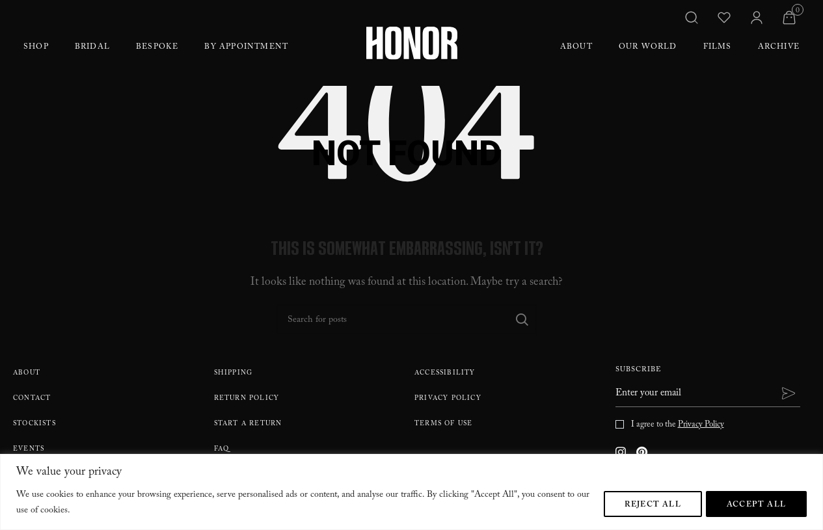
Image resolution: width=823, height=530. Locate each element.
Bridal (92, 47)
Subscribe (638, 371)
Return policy (247, 399)
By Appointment (246, 47)
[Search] (407, 319)
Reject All (651, 504)
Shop (36, 47)
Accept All (756, 504)
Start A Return (248, 424)
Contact (32, 399)
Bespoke (157, 47)
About (576, 47)
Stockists (34, 424)
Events (28, 450)
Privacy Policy (447, 399)
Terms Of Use (443, 424)
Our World (648, 47)
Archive (779, 47)
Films (717, 47)
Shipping (233, 373)
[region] (411, 492)
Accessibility (445, 373)
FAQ (222, 450)
